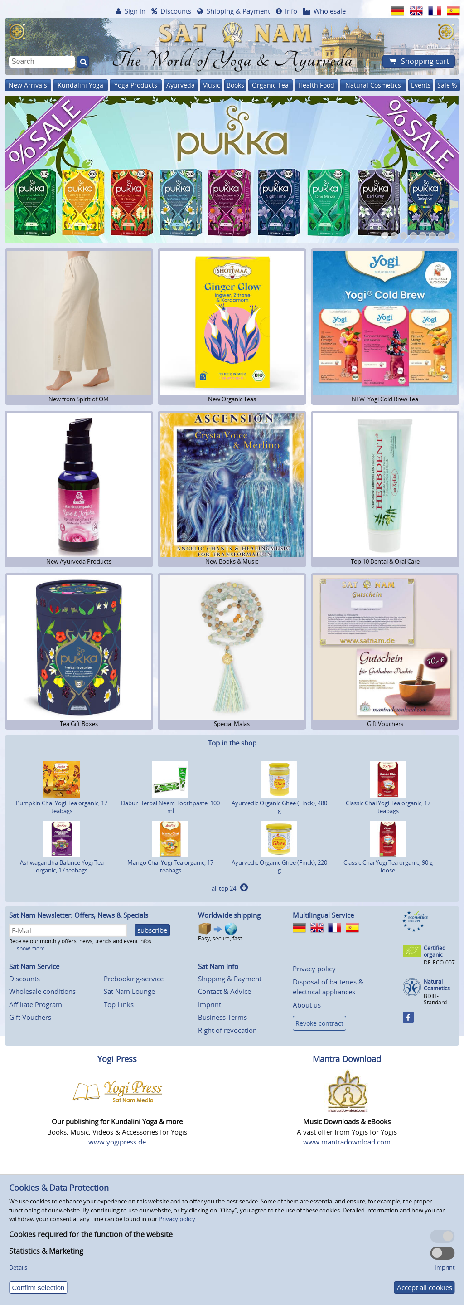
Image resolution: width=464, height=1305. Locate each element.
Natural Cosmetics (373, 85)
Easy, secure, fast (220, 932)
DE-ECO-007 (439, 962)
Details (18, 1267)
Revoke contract (319, 1023)
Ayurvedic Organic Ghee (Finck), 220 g (279, 862)
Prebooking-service (134, 978)
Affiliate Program (35, 1004)
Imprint (209, 1004)
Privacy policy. (178, 1219)
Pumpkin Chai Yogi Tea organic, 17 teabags (61, 803)
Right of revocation (227, 1030)
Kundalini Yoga (80, 85)
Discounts (175, 10)
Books (235, 85)
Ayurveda (180, 85)
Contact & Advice (224, 991)
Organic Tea (270, 85)
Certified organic (434, 951)
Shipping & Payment (238, 10)
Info (291, 10)
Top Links (119, 1004)
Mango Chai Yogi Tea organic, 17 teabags (170, 862)
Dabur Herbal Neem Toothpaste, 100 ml (170, 803)
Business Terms (222, 1017)
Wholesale (330, 10)
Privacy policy (314, 968)
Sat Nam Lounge (129, 991)
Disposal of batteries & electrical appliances (328, 987)
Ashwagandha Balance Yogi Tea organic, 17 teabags (62, 862)
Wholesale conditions (42, 991)
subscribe (152, 930)
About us (307, 1004)
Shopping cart (424, 61)
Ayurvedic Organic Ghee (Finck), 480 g (279, 803)
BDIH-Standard (435, 999)
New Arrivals (28, 85)
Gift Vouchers (30, 1017)
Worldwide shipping (229, 915)
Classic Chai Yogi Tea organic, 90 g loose (388, 862)
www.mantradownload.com (347, 1141)
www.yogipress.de (117, 1141)
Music (211, 85)
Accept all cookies (424, 1287)
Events (421, 85)
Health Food (316, 85)
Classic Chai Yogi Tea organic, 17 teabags (388, 803)
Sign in (135, 10)
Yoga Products (135, 85)
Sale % (447, 85)
